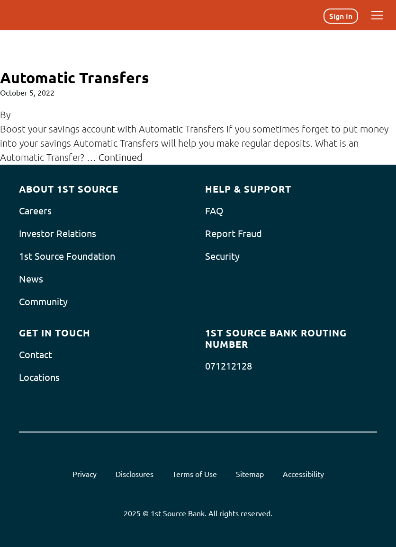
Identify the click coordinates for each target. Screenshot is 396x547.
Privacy (84, 474)
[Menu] (377, 15)
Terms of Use (194, 474)
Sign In (340, 16)
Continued (121, 157)
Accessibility (303, 474)
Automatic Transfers (74, 77)
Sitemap (250, 474)
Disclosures (134, 474)
